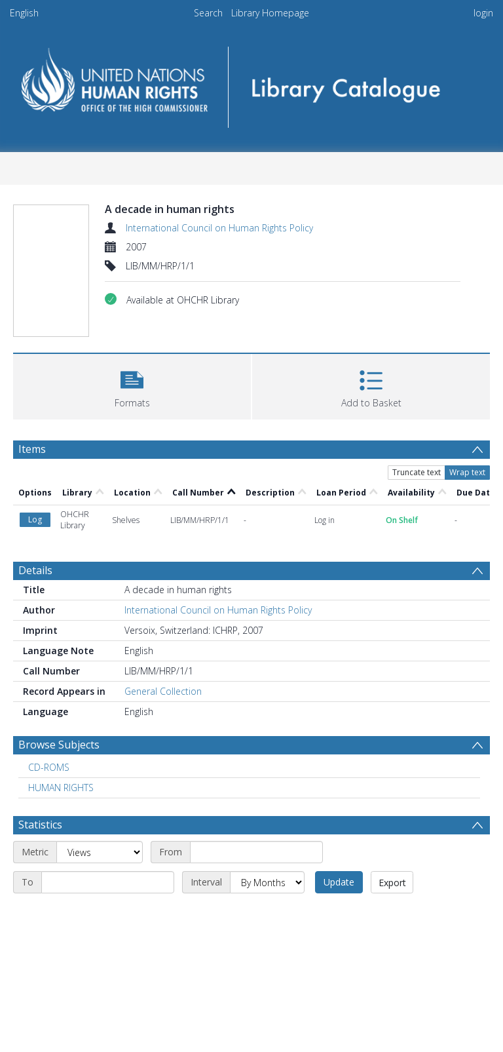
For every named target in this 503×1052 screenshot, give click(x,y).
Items (32, 449)
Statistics (40, 824)
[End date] (107, 882)
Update (339, 882)
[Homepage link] (251, 83)
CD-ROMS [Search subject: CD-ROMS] (48, 767)
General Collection (163, 691)
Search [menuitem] (208, 13)
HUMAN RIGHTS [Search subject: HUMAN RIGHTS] (61, 787)
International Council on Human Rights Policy (219, 228)
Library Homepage (270, 13)
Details (35, 570)
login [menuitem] (483, 13)
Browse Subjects (59, 744)
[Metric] (99, 852)
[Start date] (256, 852)
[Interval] (267, 882)
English (24, 13)
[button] (132, 385)
